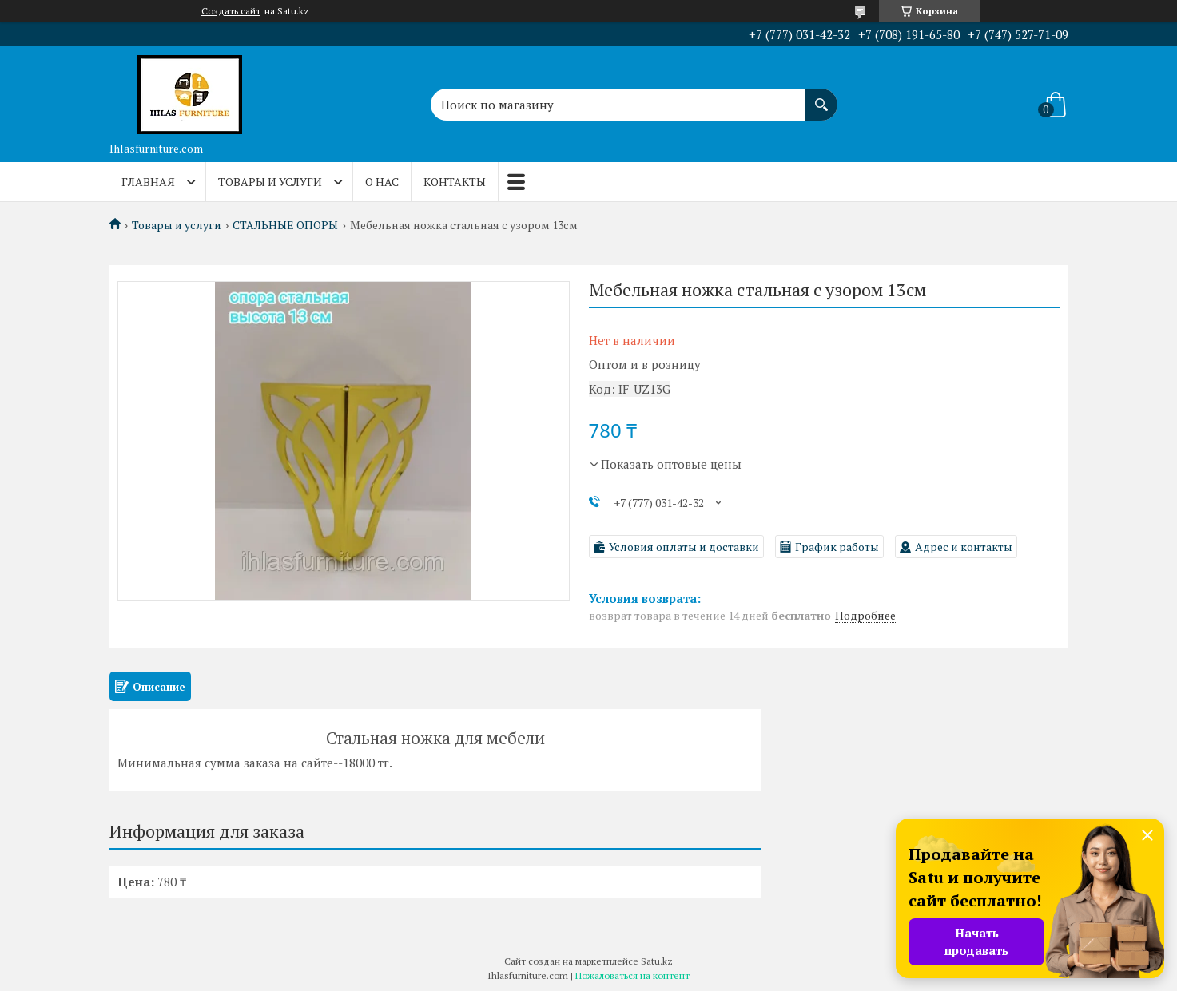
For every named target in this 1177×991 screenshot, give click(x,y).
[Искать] (821, 97)
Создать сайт (230, 11)
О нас (382, 181)
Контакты (454, 181)
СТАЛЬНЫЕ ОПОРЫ (285, 225)
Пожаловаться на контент (632, 975)
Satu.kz (657, 961)
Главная (148, 181)
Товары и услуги (270, 181)
